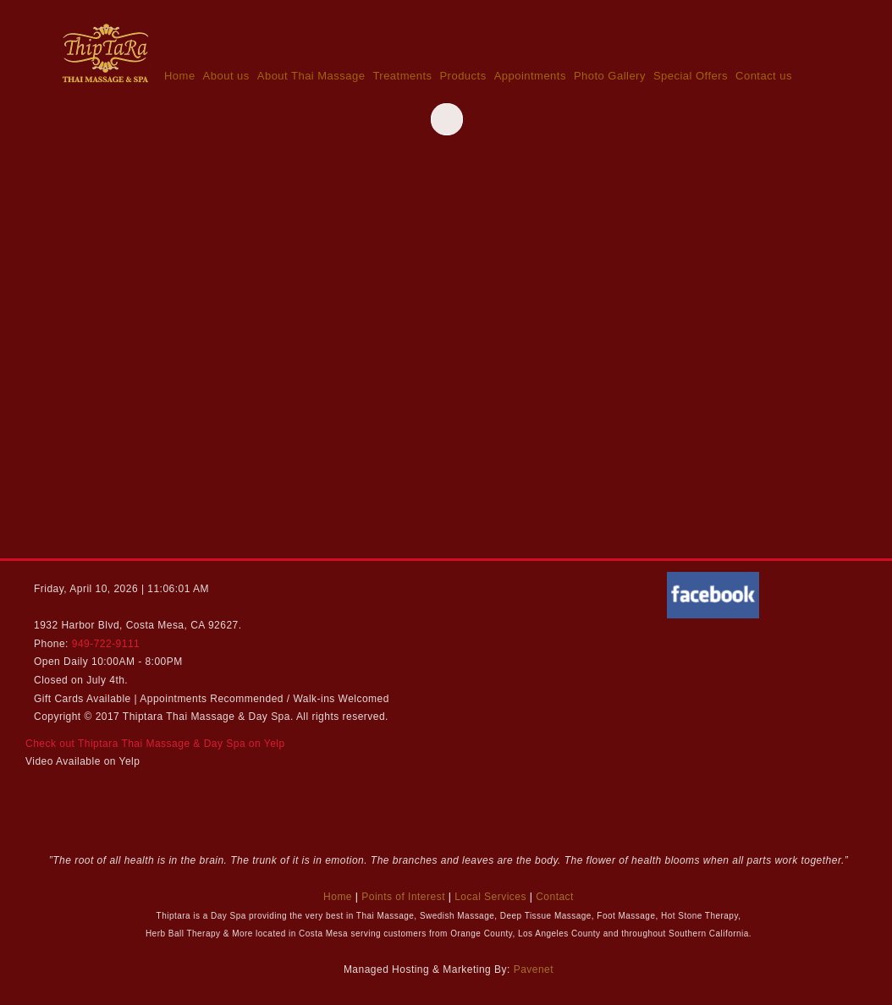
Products (462, 75)
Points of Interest (403, 897)
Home (179, 75)
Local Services (490, 897)
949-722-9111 (106, 644)
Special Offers (690, 75)
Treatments (402, 75)
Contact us (763, 75)
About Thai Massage (311, 75)
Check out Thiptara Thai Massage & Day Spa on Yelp (155, 744)
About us (226, 75)
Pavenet (533, 969)
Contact (555, 897)
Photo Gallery (610, 75)
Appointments (530, 75)
